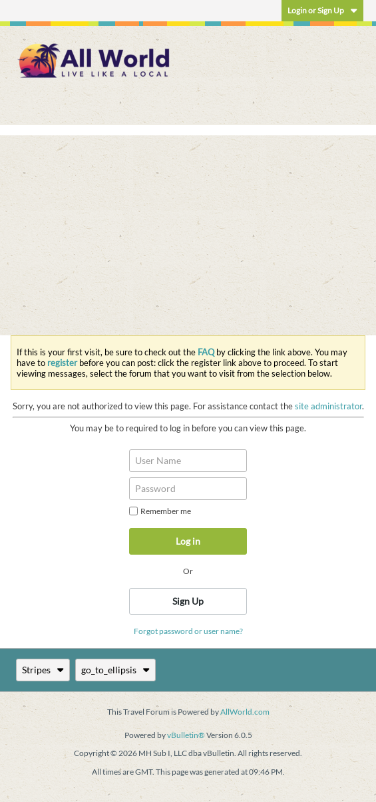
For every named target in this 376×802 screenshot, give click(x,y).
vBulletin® (186, 735)
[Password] (188, 488)
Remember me (160, 511)
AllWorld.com (245, 712)
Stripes (43, 669)
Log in (188, 541)
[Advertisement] (188, 235)
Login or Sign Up (322, 10)
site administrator (328, 406)
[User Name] (188, 460)
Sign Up (188, 601)
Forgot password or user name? (188, 631)
